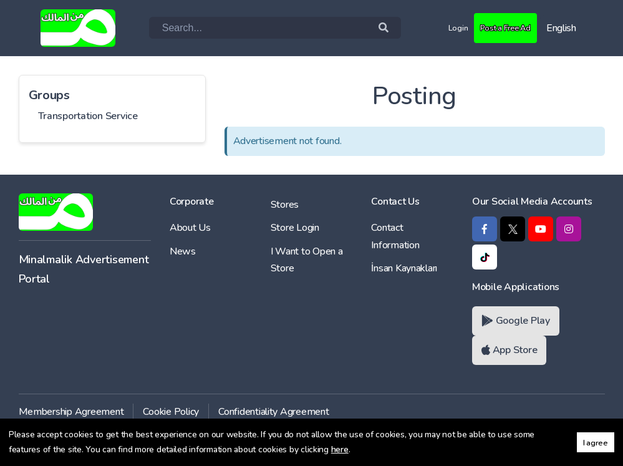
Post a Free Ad (498, 27)
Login (442, 27)
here (340, 449)
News (183, 251)
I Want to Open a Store (307, 260)
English (561, 28)
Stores (285, 204)
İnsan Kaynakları (404, 268)
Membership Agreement (71, 412)
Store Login (295, 228)
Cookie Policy (171, 412)
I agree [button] (595, 442)
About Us (190, 228)
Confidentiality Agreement (273, 412)
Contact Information (395, 236)
